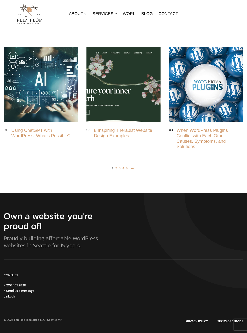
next (132, 168)
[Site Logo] (29, 13)
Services (104, 13)
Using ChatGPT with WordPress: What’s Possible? (40, 133)
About (78, 13)
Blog (147, 13)
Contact (168, 13)
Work (129, 13)
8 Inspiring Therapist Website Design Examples (123, 133)
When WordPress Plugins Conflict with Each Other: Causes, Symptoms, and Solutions (202, 138)
